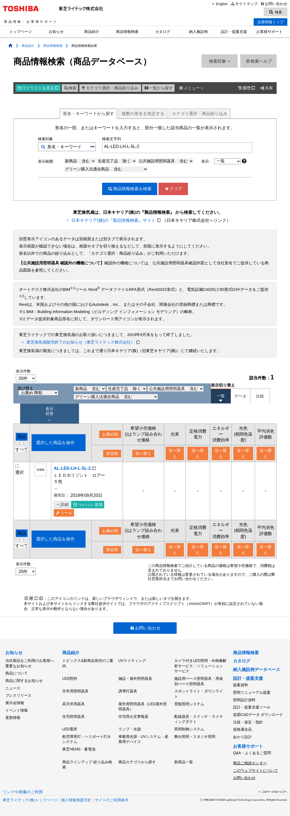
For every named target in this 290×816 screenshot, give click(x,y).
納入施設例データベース (256, 670)
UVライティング (132, 660)
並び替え (37, 390)
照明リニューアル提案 (251, 692)
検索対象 (219, 61)
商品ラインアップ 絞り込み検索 (87, 764)
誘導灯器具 (127, 691)
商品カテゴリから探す (137, 762)
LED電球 (69, 729)
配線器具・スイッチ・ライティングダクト (198, 719)
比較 (260, 396)
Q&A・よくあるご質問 (252, 753)
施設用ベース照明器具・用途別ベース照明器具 (198, 681)
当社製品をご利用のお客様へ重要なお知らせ (29, 663)
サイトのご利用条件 (112, 800)
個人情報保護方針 (76, 800)
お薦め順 (110, 434)
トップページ (20, 31)
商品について (16, 673)
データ (240, 396)
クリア (173, 188)
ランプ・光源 (129, 729)
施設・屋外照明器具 (135, 678)
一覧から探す (158, 88)
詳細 (61, 504)
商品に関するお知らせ (24, 680)
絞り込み (199, 113)
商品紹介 (91, 31)
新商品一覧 (183, 762)
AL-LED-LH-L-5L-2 (72, 468)
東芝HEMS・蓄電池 (78, 749)
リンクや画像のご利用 (23, 792)
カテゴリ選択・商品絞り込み (109, 88)
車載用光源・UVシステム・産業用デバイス (143, 739)
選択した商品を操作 (55, 442)
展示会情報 (14, 703)
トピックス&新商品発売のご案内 (87, 663)
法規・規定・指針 (248, 722)
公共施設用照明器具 (166, 161)
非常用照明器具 (75, 691)
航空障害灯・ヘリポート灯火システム (86, 739)
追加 (88, 504)
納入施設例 (198, 31)
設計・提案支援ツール (251, 707)
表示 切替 (49, 414)
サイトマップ (243, 4)
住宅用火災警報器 (133, 716)
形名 (88, 113)
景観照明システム (189, 703)
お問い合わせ (273, 4)
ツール (63, 513)
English (219, 4)
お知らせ (56, 31)
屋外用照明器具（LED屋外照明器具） (142, 706)
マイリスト (38, 88)
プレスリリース (18, 695)
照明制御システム (189, 729)
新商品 (80, 161)
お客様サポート (269, 31)
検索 (69, 88)
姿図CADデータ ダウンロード (258, 714)
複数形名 (143, 113)
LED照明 (69, 678)
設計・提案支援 (234, 31)
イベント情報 (16, 710)
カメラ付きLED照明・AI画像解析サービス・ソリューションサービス (200, 665)
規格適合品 (242, 729)
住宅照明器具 (73, 716)
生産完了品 (117, 161)
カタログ (162, 31)
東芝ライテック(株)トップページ (30, 800)
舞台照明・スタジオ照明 (194, 736)
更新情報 (12, 717)
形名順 (112, 453)
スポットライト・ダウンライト (198, 694)
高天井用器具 (73, 703)
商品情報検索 (127, 31)
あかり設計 (242, 737)
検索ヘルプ (258, 61)
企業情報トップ (270, 22)
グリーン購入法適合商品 (106, 169)
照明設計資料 (244, 700)
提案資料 (240, 685)
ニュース (12, 688)
